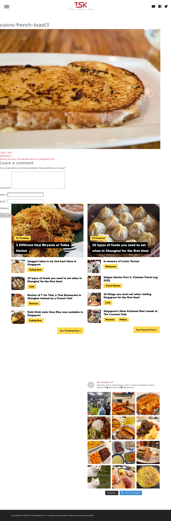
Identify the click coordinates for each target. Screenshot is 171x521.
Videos (123, 320)
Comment (5, 188)
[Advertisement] (85, 356)
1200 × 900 (6, 153)
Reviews (33, 304)
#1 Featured (98, 238)
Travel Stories (113, 286)
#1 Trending (22, 238)
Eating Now (35, 270)
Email (3, 201)
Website (4, 208)
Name (3, 195)
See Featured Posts (146, 330)
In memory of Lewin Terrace (121, 261)
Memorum (111, 266)
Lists (31, 287)
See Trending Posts (70, 331)
